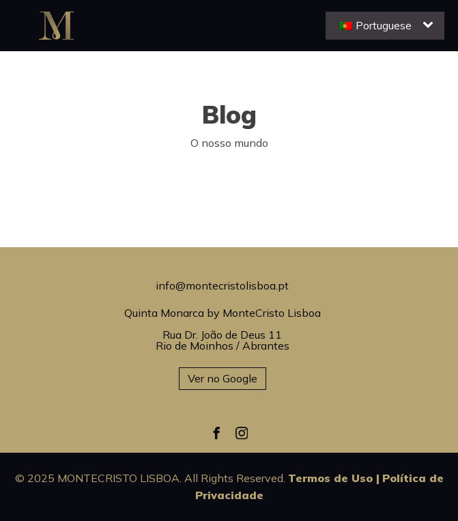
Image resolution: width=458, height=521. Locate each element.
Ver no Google (222, 378)
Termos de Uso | (334, 478)
